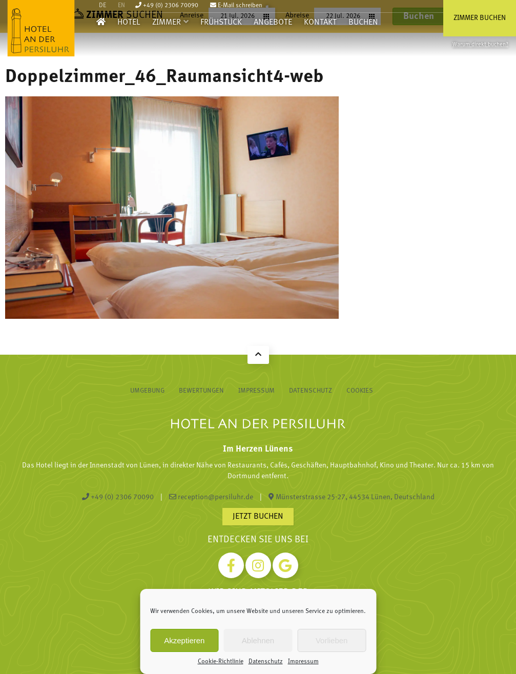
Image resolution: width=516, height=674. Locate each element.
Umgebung (147, 390)
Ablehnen (258, 640)
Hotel (128, 22)
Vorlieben (332, 640)
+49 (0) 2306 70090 (166, 6)
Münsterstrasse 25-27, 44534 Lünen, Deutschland (352, 497)
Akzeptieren (184, 640)
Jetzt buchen (258, 517)
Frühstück (221, 22)
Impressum (303, 662)
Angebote (273, 22)
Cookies (359, 390)
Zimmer (166, 22)
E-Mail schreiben (236, 6)
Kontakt (320, 22)
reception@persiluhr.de (211, 497)
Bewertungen (201, 390)
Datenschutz (266, 662)
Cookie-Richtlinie (220, 662)
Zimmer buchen (479, 18)
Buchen (363, 22)
